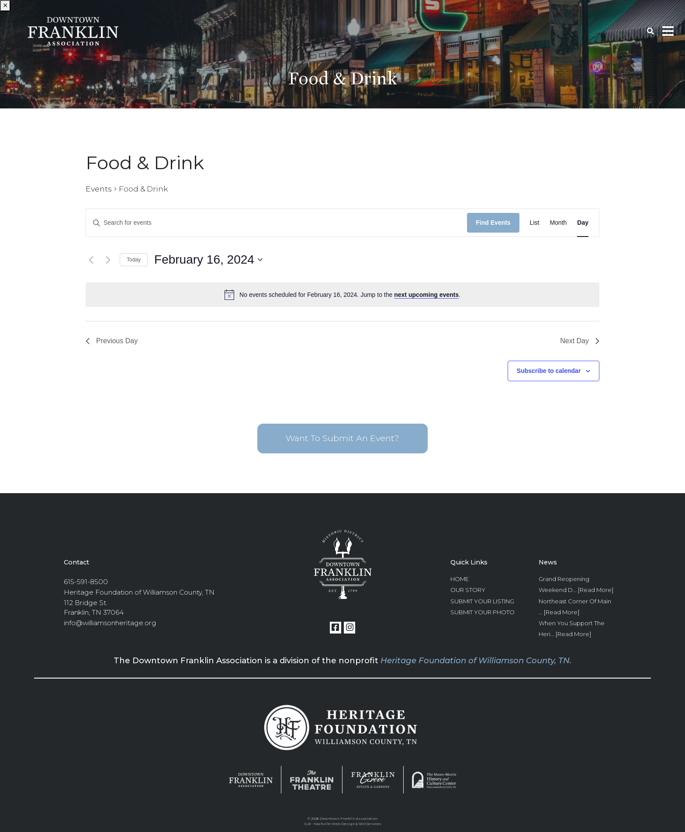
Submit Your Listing (482, 601)
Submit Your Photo (482, 612)
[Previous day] (91, 259)
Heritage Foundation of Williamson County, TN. (476, 660)
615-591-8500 (86, 582)
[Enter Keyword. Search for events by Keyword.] (276, 223)
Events (99, 188)
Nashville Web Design (334, 824)
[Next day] (108, 259)
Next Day (579, 341)
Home (459, 578)
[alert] (342, 294)
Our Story (467, 589)
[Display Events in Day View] (582, 223)
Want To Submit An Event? (342, 438)
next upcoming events (426, 294)
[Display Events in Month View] (558, 223)
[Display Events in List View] (535, 223)
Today (134, 260)
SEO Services (370, 824)
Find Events (493, 222)
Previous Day (112, 341)
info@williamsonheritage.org (110, 623)
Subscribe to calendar (549, 370)
